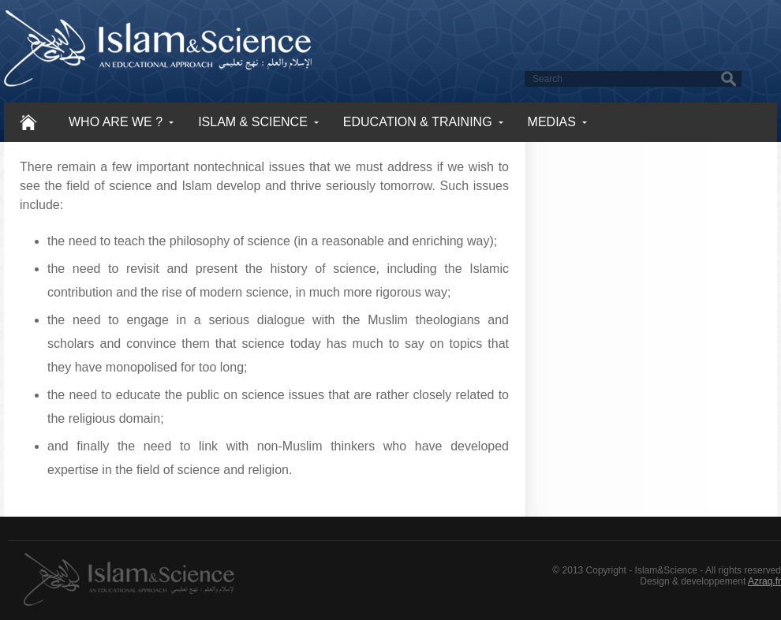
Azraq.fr (764, 581)
